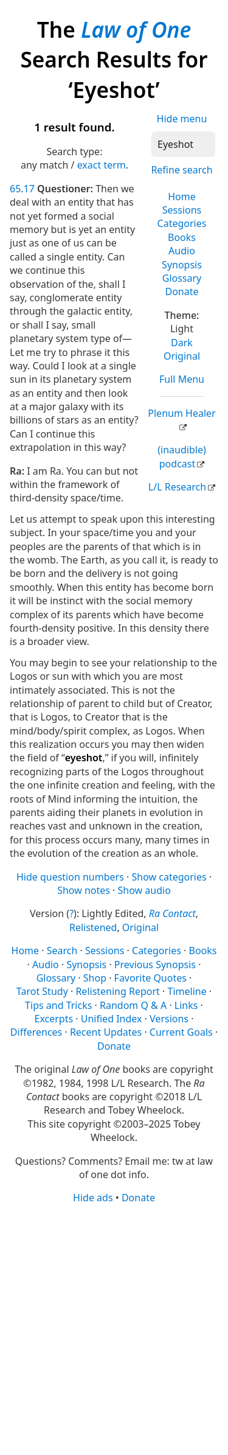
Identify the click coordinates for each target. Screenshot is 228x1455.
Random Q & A (133, 1005)
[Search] (183, 144)
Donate (181, 291)
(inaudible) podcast (181, 456)
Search (62, 950)
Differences (36, 1032)
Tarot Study (42, 991)
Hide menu (182, 118)
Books (182, 237)
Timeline (187, 991)
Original (182, 356)
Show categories (168, 877)
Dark (182, 342)
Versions (169, 1018)
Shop (94, 978)
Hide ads (93, 1197)
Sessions (182, 210)
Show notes (83, 890)
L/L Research (177, 487)
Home (182, 196)
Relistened (93, 927)
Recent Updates (106, 1032)
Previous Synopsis (155, 964)
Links (186, 1005)
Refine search (181, 169)
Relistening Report (117, 991)
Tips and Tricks (58, 1005)
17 (29, 188)
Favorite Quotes (150, 978)
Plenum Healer (181, 413)
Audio (181, 250)
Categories (182, 223)
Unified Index (111, 1018)
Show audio (144, 890)
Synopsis (182, 264)
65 (15, 188)
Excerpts (54, 1018)
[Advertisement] (114, 1329)
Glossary (182, 278)
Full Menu (181, 379)
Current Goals (181, 1032)
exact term (101, 165)
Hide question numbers (70, 877)
